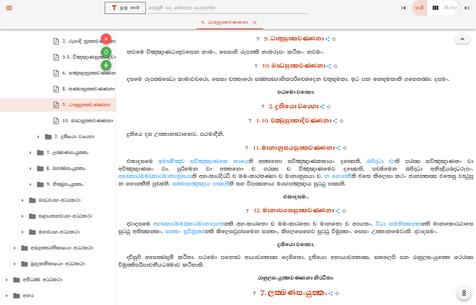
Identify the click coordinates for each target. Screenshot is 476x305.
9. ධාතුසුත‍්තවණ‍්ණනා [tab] (239, 22)
